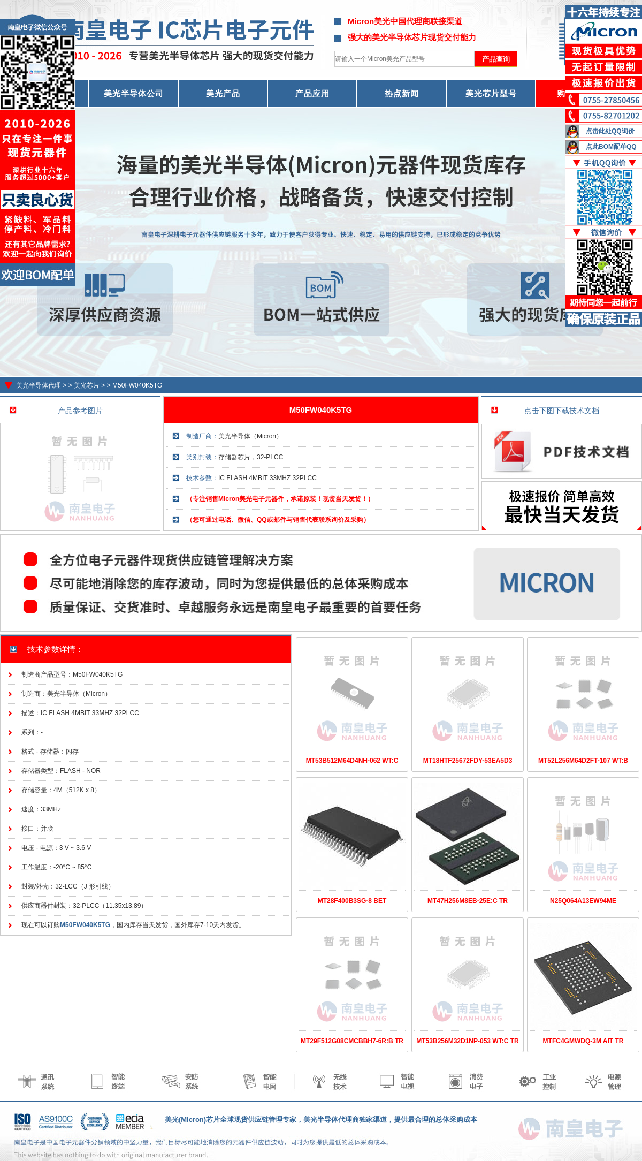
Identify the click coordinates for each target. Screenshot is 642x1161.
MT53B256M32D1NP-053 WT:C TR (467, 1041)
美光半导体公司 (134, 93)
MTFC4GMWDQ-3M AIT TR (583, 1041)
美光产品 (223, 93)
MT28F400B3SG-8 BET (352, 901)
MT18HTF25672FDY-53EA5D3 (468, 760)
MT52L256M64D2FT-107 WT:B (583, 760)
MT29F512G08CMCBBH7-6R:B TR (352, 1041)
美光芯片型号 (491, 93)
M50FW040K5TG (137, 385)
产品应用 (312, 93)
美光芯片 (87, 385)
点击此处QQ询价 (610, 131)
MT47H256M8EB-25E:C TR (467, 901)
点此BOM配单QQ (611, 146)
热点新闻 (402, 93)
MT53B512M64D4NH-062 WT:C (352, 760)
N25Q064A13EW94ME (583, 901)
